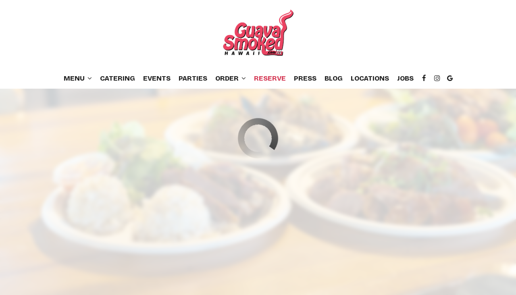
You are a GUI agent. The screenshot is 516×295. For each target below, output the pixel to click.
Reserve (270, 79)
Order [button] (230, 79)
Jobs (405, 79)
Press (305, 79)
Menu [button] (78, 79)
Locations (370, 79)
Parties (193, 79)
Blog (334, 79)
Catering (117, 79)
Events (157, 79)
